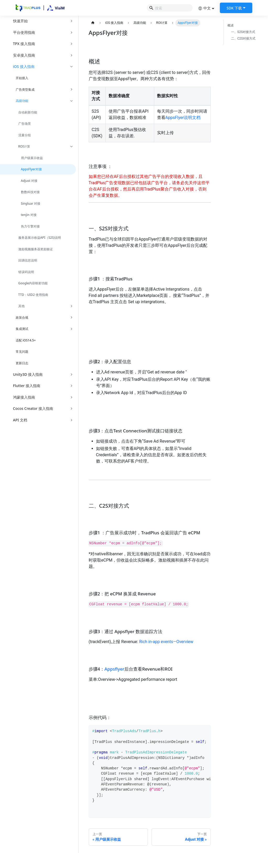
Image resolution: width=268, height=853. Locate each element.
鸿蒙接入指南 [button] (24, 397)
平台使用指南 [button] (24, 32)
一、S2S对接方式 (243, 32)
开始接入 (22, 78)
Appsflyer (114, 669)
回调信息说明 (27, 260)
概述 (230, 25)
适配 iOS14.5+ (26, 340)
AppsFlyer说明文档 (183, 117)
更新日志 (22, 363)
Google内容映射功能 (33, 283)
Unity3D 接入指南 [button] (28, 374)
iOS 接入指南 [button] (24, 66)
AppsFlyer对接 (31, 169)
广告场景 (24, 123)
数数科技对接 (30, 192)
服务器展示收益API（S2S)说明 (39, 237)
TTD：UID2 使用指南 (33, 294)
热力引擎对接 (30, 226)
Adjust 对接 (29, 180)
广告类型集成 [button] (25, 89)
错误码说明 (26, 272)
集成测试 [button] (22, 329)
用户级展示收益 (32, 158)
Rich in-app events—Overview (166, 641)
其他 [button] (21, 306)
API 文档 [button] (20, 419)
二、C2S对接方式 (243, 38)
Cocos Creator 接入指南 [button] (33, 408)
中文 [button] (204, 8)
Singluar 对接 (31, 203)
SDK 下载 (234, 8)
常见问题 (22, 351)
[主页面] (93, 22)
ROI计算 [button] (24, 146)
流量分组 (24, 135)
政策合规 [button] (22, 317)
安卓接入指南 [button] (24, 55)
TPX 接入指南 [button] (24, 43)
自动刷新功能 (27, 112)
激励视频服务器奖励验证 (35, 249)
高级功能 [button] (22, 101)
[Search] (170, 8)
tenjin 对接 (29, 215)
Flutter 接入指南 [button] (26, 385)
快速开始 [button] (20, 20)
